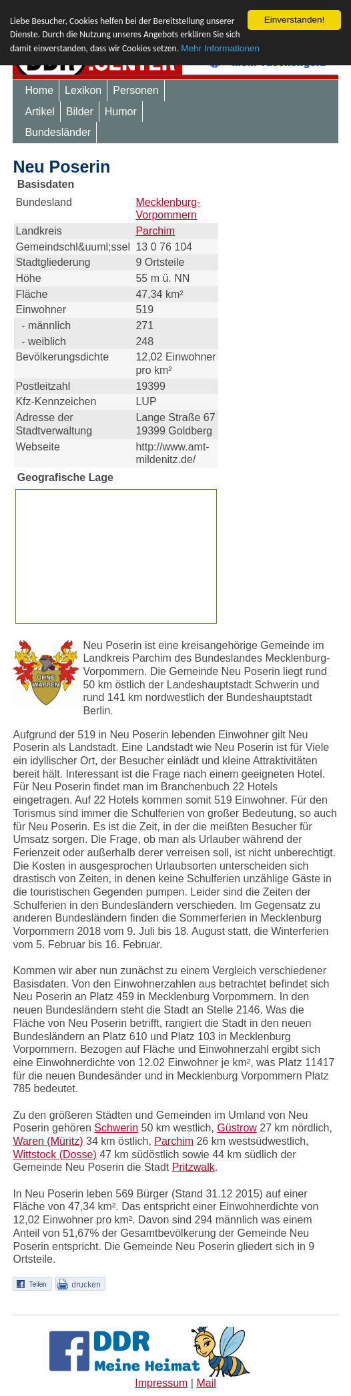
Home (39, 90)
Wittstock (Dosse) (54, 1154)
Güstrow (237, 1127)
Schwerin (116, 1127)
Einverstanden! (294, 20)
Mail (206, 1383)
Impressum (161, 1383)
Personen (136, 90)
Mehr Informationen (220, 48)
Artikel (39, 111)
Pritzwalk (193, 1167)
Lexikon (83, 90)
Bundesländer (58, 132)
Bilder (79, 111)
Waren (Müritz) (48, 1141)
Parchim (155, 231)
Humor (121, 111)
